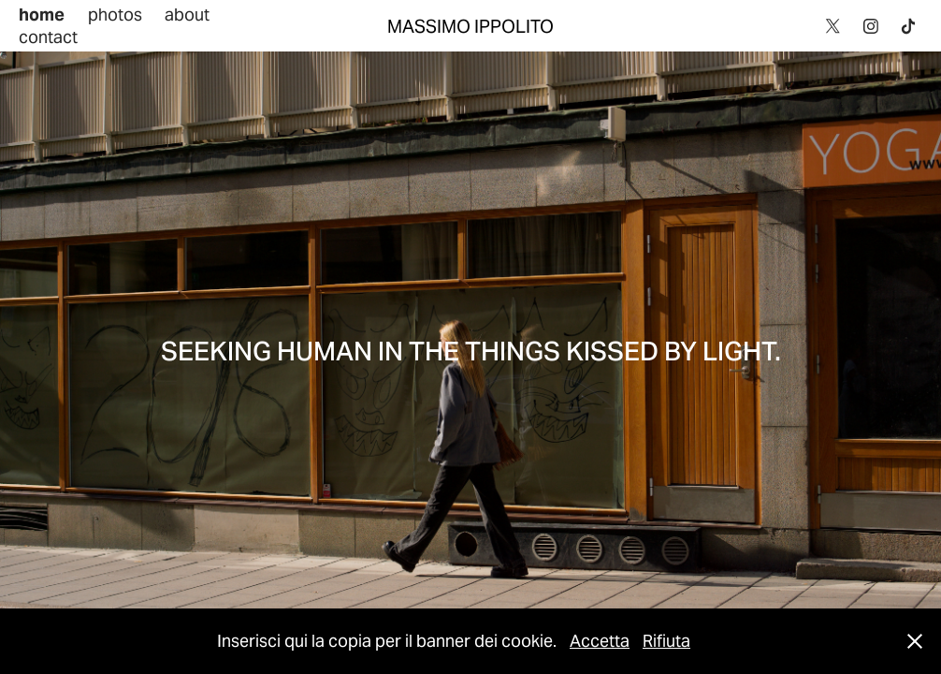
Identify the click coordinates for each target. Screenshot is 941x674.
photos (115, 14)
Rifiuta (666, 641)
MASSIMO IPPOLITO (470, 26)
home (42, 14)
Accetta (600, 641)
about (187, 14)
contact (48, 37)
